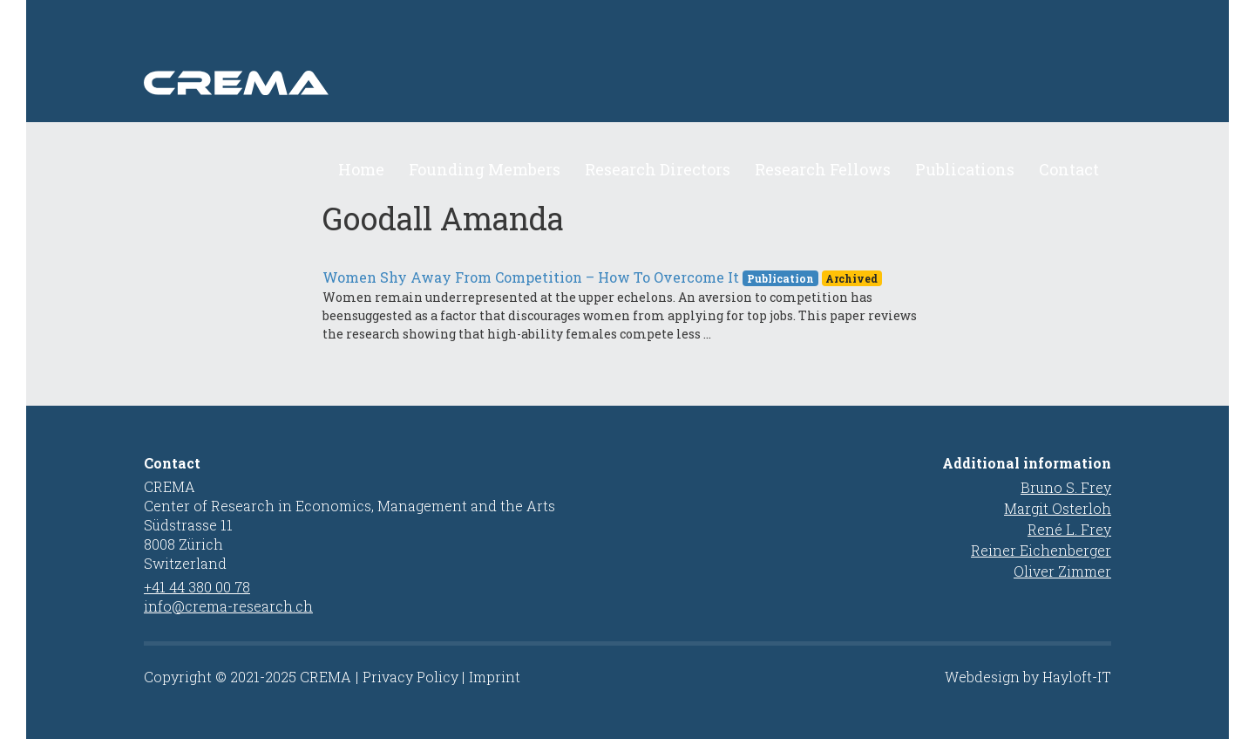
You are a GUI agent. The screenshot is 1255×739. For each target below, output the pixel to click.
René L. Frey (1069, 529)
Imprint (494, 676)
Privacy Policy (410, 676)
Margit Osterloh (1057, 508)
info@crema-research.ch (228, 606)
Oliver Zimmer (1062, 571)
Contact (1069, 169)
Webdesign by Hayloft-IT (1028, 676)
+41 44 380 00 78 (197, 587)
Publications (964, 169)
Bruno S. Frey (1066, 487)
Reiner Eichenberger (1041, 550)
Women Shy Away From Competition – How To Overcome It (530, 277)
